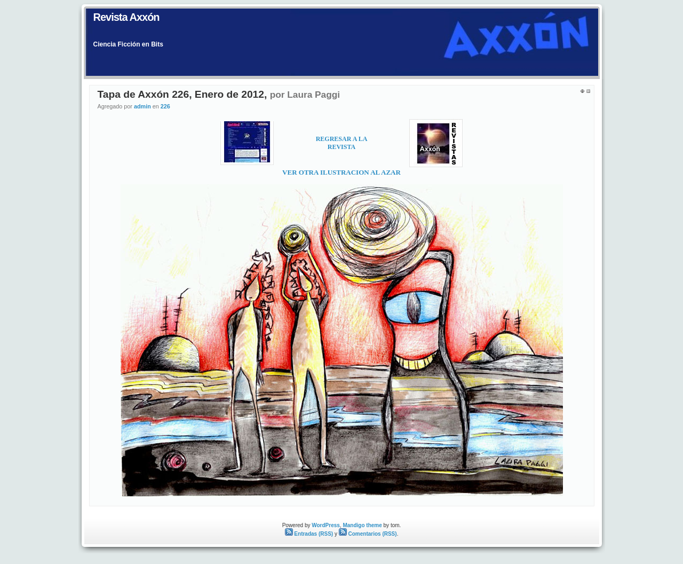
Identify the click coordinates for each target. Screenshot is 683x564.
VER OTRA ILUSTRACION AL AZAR (341, 172)
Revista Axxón (126, 17)
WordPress (326, 525)
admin (142, 106)
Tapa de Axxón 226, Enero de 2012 (181, 94)
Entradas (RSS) (309, 534)
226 (165, 106)
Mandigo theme (362, 525)
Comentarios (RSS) (368, 534)
